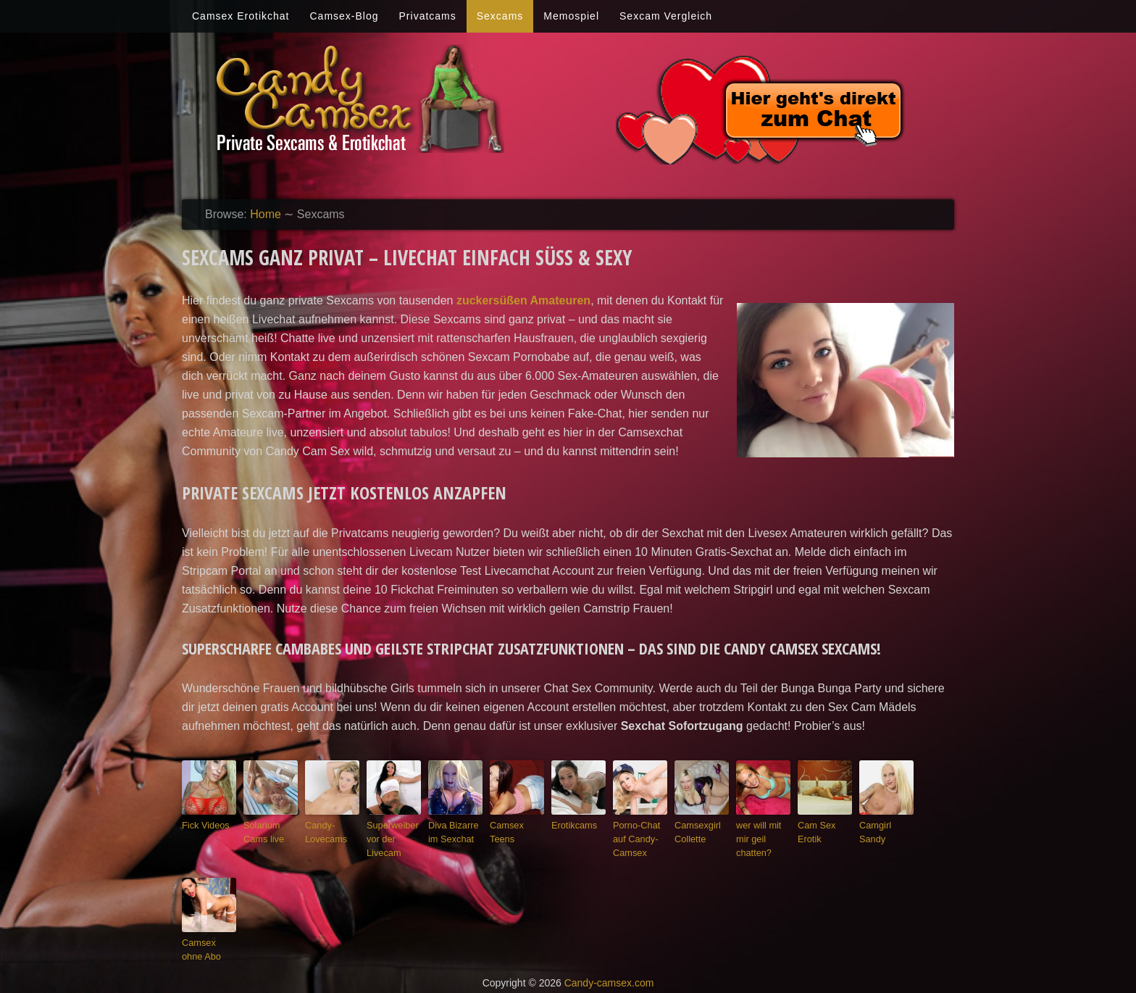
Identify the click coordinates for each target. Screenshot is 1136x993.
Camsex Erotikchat (240, 16)
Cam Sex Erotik (814, 830)
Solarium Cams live (260, 830)
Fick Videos (202, 824)
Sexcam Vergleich (665, 16)
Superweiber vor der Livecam (389, 836)
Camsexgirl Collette (694, 830)
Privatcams (427, 16)
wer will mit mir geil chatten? (762, 830)
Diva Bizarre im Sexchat (455, 830)
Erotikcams (570, 824)
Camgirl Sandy (885, 824)
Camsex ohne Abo (206, 941)
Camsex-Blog (343, 16)
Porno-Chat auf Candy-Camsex (640, 836)
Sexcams (500, 16)
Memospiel (571, 16)
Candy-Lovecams (323, 830)
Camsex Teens (516, 824)
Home (265, 214)
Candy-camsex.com (609, 973)
